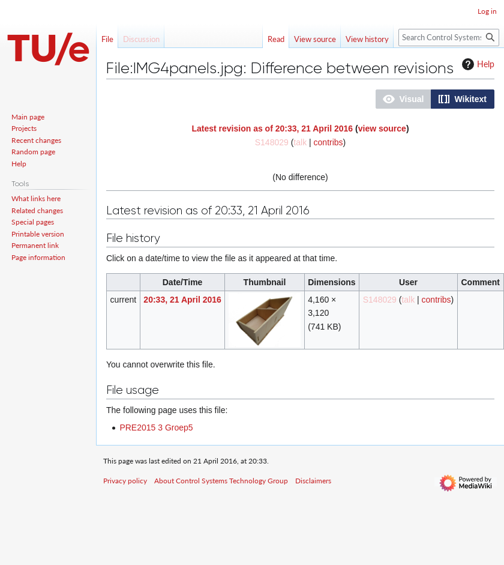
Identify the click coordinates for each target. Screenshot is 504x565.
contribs (328, 142)
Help (476, 64)
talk (300, 142)
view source (382, 128)
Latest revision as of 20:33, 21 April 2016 (272, 128)
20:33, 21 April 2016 (182, 299)
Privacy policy (125, 480)
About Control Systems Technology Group (221, 480)
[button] (403, 99)
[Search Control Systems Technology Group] (448, 37)
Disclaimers (313, 480)
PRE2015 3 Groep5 (156, 427)
